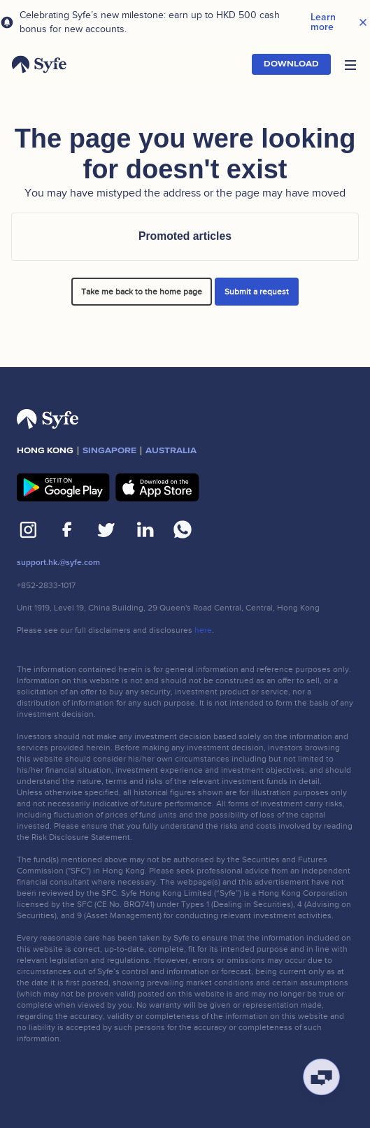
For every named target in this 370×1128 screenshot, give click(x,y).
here (203, 630)
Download (291, 64)
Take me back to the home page (141, 292)
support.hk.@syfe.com (58, 562)
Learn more (323, 22)
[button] (350, 64)
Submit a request (257, 292)
